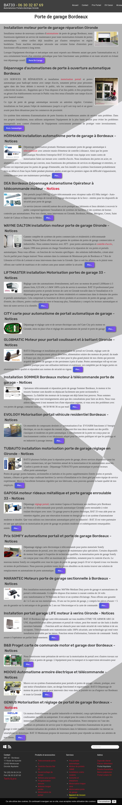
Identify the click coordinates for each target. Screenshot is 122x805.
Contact (85, 5)
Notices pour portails (46, 778)
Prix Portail (96, 5)
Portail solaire (103, 775)
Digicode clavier (104, 761)
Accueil (75, 5)
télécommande (31, 150)
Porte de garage (35, 60)
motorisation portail (71, 79)
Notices (53, 189)
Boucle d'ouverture (105, 769)
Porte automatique (14, 128)
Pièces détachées (104, 763)
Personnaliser (104, 801)
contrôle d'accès (104, 244)
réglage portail (42, 504)
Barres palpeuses (104, 772)
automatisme (52, 33)
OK (114, 801)
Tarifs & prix (10, 778)
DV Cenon (109, 5)
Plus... (56, 176)
